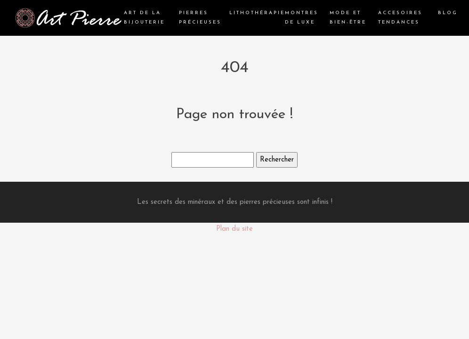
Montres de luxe (301, 17)
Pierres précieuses (200, 17)
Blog (448, 13)
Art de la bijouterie (144, 17)
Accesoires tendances (400, 17)
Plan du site (234, 229)
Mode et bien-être (348, 17)
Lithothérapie (257, 13)
